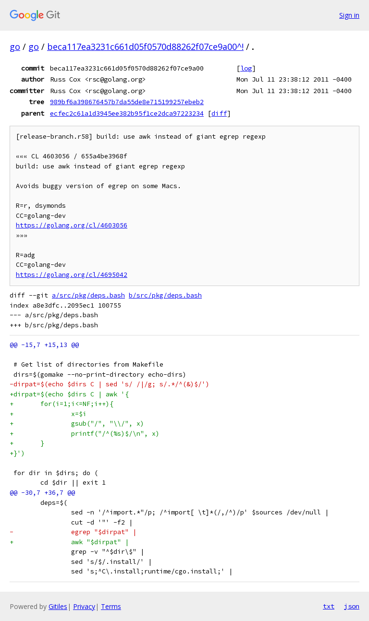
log (246, 68)
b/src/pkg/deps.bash (165, 295)
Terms (111, 606)
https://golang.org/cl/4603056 (71, 225)
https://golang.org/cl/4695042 (71, 275)
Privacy (84, 606)
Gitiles (58, 606)
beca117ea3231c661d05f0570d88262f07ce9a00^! (145, 46)
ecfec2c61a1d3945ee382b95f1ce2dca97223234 (127, 113)
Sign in (349, 15)
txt (328, 606)
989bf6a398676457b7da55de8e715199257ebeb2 (127, 101)
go (15, 46)
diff (219, 113)
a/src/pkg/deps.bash (88, 295)
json (351, 606)
